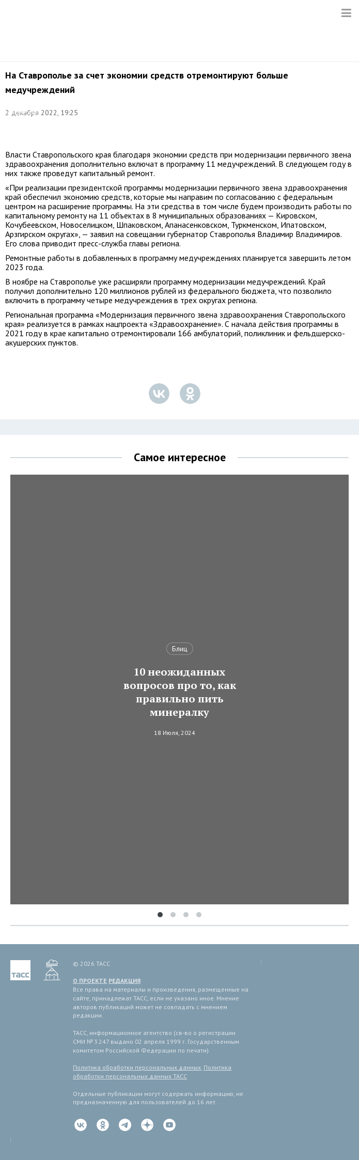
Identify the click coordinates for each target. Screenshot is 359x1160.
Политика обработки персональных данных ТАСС (152, 1071)
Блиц (180, 648)
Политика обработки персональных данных (137, 1067)
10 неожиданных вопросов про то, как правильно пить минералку (179, 692)
